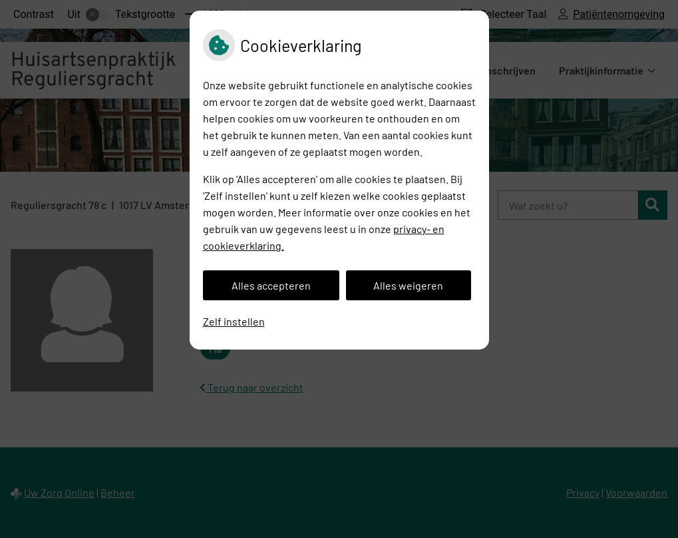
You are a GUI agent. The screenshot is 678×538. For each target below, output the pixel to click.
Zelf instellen (234, 321)
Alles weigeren (408, 285)
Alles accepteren (271, 285)
